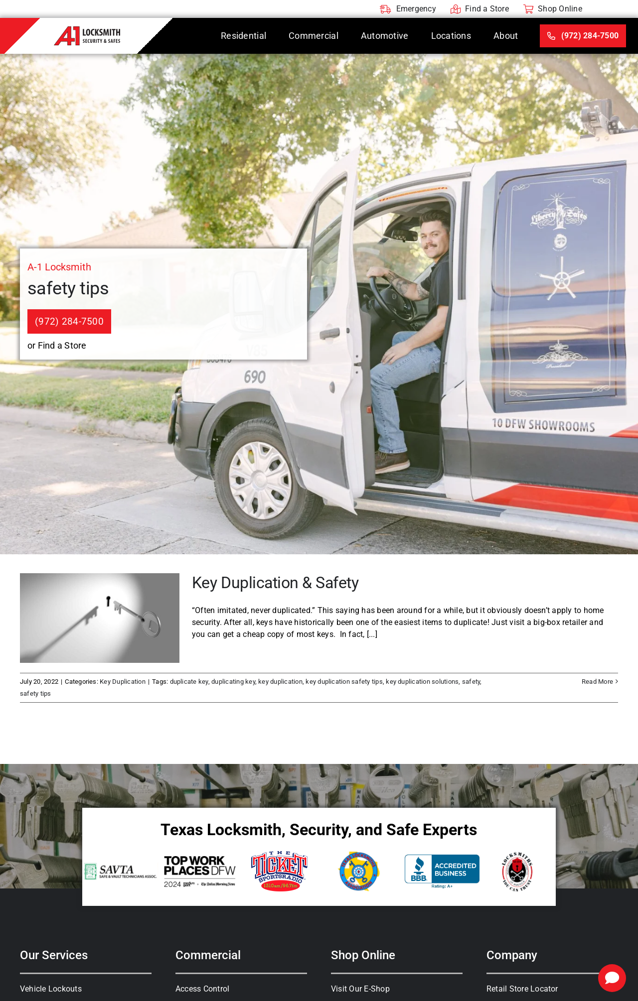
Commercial (208, 955)
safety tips (35, 693)
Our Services (54, 955)
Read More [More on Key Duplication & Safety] (597, 681)
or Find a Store (57, 345)
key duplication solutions (422, 681)
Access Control (202, 989)
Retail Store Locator (522, 989)
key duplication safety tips (344, 681)
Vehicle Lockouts (51, 989)
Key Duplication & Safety (275, 582)
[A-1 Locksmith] (87, 30)
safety (471, 681)
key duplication (280, 681)
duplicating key (233, 681)
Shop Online (363, 955)
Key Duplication (123, 681)
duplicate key (189, 681)
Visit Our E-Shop (360, 989)
